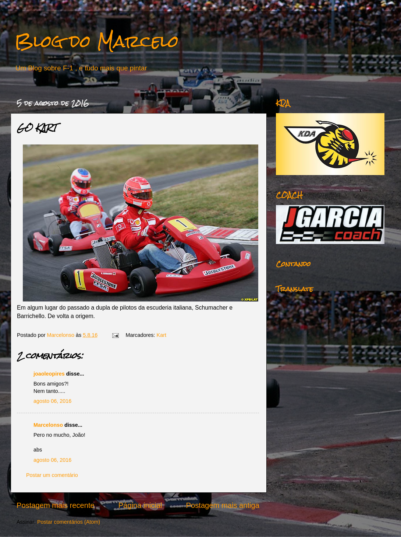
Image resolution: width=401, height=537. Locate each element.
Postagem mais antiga (222, 505)
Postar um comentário (52, 475)
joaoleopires (49, 374)
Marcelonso (61, 335)
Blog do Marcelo (97, 41)
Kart (161, 335)
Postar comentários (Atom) (68, 522)
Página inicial (140, 505)
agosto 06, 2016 (52, 401)
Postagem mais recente (56, 505)
